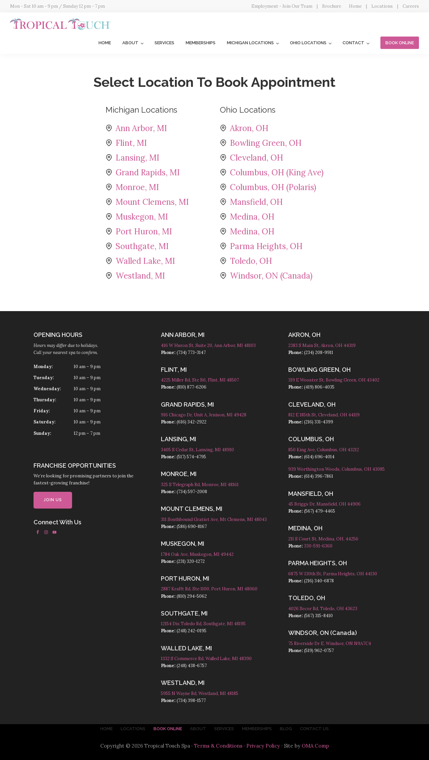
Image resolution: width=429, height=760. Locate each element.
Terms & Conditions (218, 746)
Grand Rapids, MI (148, 172)
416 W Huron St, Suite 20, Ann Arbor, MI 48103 (208, 345)
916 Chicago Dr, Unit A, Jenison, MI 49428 (203, 415)
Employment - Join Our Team (281, 6)
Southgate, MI (142, 246)
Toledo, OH (251, 261)
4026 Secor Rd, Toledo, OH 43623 (322, 608)
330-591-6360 (318, 546)
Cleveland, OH (256, 158)
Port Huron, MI (144, 231)
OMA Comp (315, 746)
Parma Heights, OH (266, 246)
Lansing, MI (137, 158)
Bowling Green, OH (266, 143)
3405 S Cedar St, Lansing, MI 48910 (197, 450)
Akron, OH (249, 128)
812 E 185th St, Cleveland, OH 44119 (324, 415)
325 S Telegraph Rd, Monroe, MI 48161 (200, 484)
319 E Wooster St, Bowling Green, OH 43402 (333, 380)
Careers (411, 6)
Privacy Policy (263, 746)
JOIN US (53, 500)
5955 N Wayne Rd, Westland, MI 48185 (199, 693)
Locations (382, 6)
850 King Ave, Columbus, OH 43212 (323, 450)
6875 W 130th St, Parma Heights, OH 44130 (332, 574)
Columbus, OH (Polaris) (273, 187)
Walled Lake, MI (145, 261)
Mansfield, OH (256, 202)
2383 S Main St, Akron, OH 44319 (322, 345)
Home (355, 6)
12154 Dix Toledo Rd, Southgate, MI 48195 (203, 624)
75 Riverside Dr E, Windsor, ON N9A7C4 (329, 643)
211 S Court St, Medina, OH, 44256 (323, 539)
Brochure (331, 6)
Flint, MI (131, 143)
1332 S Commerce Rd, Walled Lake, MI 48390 (206, 658)
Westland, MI (140, 276)
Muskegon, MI (142, 217)
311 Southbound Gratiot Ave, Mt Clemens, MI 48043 (214, 519)
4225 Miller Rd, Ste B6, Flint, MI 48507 (200, 380)
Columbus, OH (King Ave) (276, 172)
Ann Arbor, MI (141, 128)
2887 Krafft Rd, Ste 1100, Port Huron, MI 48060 (209, 589)
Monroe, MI (137, 187)
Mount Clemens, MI (152, 202)
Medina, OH (252, 217)
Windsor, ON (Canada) (271, 276)
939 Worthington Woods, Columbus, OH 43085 (336, 469)
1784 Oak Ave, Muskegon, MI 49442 (197, 554)
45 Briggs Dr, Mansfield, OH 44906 (324, 504)
